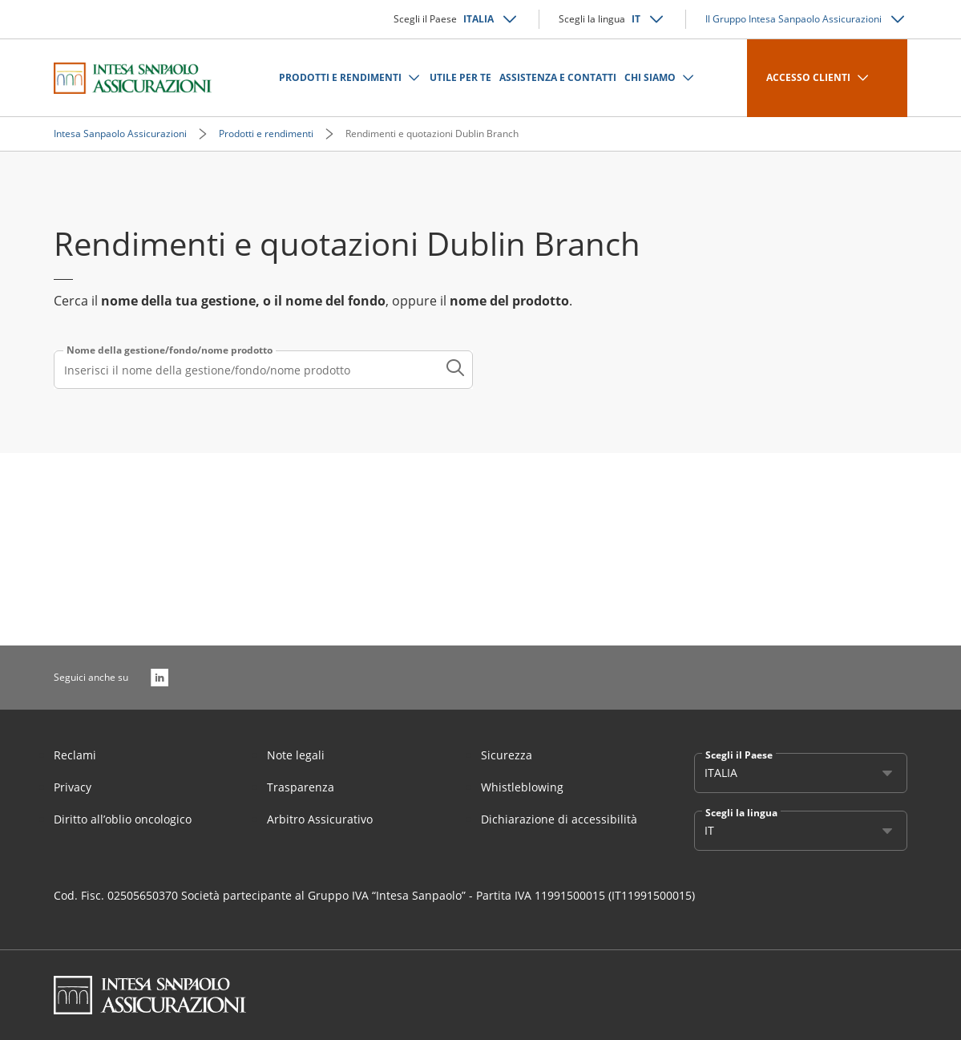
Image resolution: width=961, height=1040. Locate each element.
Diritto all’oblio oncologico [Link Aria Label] (123, 819)
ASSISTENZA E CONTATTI (557, 77)
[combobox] (263, 369)
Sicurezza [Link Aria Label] (506, 755)
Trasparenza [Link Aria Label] (300, 787)
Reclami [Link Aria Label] (75, 755)
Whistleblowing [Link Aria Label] (522, 787)
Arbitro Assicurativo (320, 819)
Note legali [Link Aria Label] (296, 755)
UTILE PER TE (460, 77)
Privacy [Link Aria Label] (72, 787)
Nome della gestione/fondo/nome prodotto (170, 350)
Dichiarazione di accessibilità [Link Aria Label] (559, 819)
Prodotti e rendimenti (266, 133)
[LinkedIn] (159, 677)
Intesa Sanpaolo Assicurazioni (120, 133)
